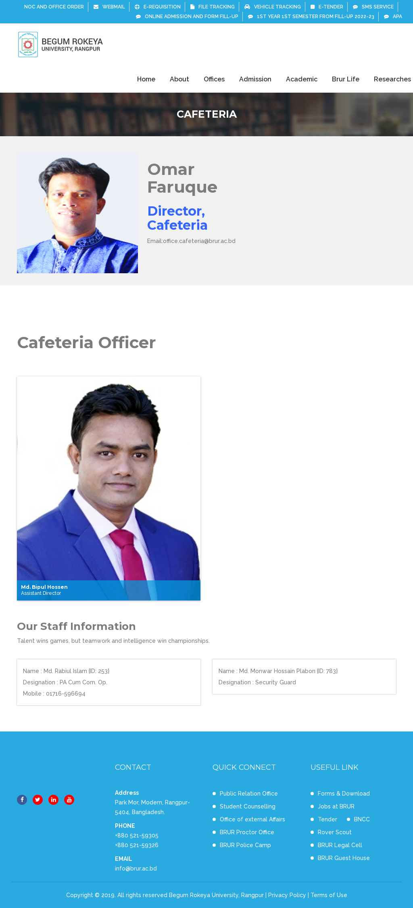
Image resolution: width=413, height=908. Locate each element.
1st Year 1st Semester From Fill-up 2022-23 (311, 16)
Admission (255, 79)
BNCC (362, 819)
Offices (214, 79)
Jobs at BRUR (336, 806)
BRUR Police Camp (245, 845)
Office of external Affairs (252, 819)
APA (393, 16)
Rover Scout (335, 832)
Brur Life (345, 79)
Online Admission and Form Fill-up (187, 16)
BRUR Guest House (344, 858)
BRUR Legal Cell (340, 845)
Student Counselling (247, 806)
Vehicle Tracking (272, 7)
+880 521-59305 (137, 835)
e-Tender (327, 7)
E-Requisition (158, 7)
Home (146, 79)
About (179, 79)
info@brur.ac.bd (136, 868)
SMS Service (373, 7)
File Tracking (212, 7)
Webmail (109, 7)
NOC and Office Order (54, 7)
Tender (327, 819)
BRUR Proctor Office (247, 832)
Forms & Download (344, 793)
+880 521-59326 (137, 845)
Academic (301, 79)
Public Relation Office (249, 793)
